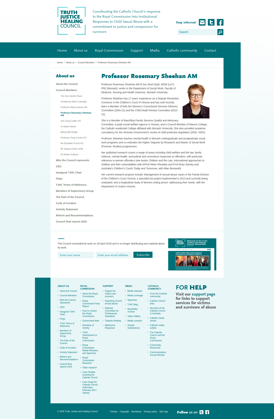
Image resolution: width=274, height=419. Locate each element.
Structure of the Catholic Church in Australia (157, 311)
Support (137, 50)
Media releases (134, 291)
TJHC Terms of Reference (71, 184)
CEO (58, 166)
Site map (163, 411)
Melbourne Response (110, 326)
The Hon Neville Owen (71, 96)
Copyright (124, 411)
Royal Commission (109, 50)
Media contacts (134, 320)
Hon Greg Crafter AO (71, 121)
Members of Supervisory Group (75, 190)
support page (203, 294)
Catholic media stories (157, 319)
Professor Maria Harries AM (74, 107)
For (191, 288)
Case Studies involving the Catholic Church (90, 375)
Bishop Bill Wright (69, 132)
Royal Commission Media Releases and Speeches (90, 349)
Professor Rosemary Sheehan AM (114, 62)
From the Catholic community (158, 295)
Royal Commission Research (88, 360)
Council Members (86, 62)
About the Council (67, 84)
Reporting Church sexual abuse (113, 302)
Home (62, 50)
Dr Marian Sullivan (69, 154)
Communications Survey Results (158, 353)
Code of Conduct (66, 203)
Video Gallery (133, 316)
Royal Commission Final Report (91, 304)
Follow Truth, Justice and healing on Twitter (211, 22)
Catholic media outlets (157, 326)
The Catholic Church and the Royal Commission (157, 336)
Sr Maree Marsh (68, 126)
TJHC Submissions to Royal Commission (89, 336)
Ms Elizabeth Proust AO (72, 143)
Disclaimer (136, 411)
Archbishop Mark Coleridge (74, 101)
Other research (89, 367)
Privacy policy (150, 411)
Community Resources (155, 346)
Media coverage (135, 295)
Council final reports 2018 (71, 221)
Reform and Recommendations (74, 215)
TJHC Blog (132, 304)
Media (155, 50)
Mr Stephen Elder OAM (72, 149)
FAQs (59, 178)
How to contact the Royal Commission (89, 313)
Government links (90, 320)
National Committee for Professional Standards (111, 312)
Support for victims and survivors (110, 294)
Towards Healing (113, 320)
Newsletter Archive (132, 310)
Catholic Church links (157, 302)
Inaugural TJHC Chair (69, 172)
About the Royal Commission (90, 295)
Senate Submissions (133, 326)
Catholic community (182, 50)
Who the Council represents (72, 160)
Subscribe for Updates (202, 22)
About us (81, 50)
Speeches (132, 300)
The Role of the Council (70, 197)
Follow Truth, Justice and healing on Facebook (220, 22)
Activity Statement (67, 209)
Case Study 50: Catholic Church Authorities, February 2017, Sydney (90, 387)
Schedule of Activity (88, 326)
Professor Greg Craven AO (73, 137)
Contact (210, 50)
